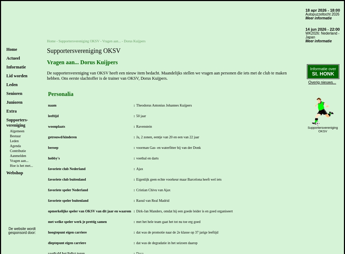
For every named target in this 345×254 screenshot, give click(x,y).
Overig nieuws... (322, 82)
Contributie (18, 151)
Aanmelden (18, 156)
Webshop (14, 172)
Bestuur (15, 136)
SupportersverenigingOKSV (323, 129)
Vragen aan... (19, 161)
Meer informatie (318, 18)
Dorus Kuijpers (134, 41)
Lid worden (17, 75)
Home (11, 49)
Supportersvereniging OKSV (79, 41)
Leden (14, 141)
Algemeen (17, 131)
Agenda (15, 146)
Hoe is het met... (21, 166)
